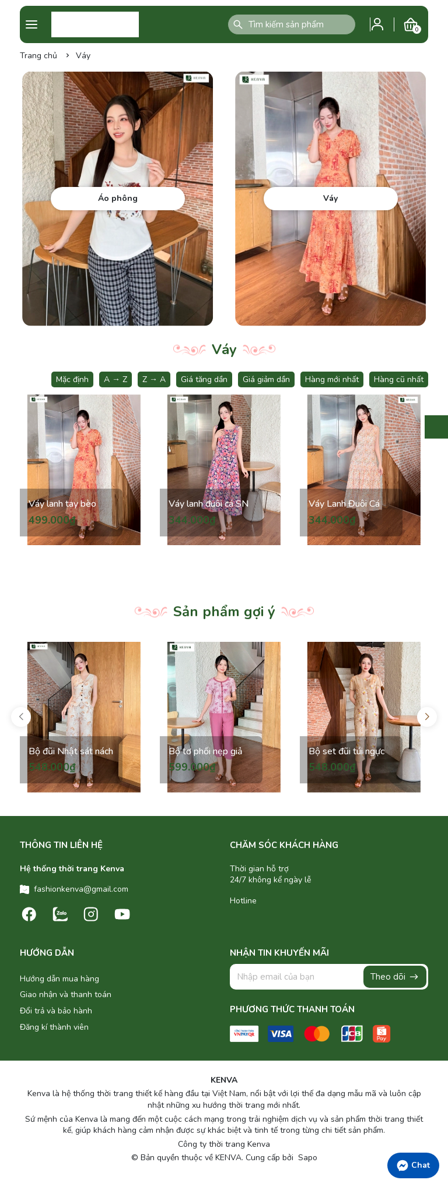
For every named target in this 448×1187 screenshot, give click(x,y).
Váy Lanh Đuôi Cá (344, 503)
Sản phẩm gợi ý (224, 611)
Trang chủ (38, 55)
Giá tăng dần (204, 379)
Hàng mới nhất (332, 379)
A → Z (115, 379)
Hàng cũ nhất (399, 379)
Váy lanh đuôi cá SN (209, 503)
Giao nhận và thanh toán (65, 994)
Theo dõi (394, 977)
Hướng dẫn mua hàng (59, 978)
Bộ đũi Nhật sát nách (61, 744)
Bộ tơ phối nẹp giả (206, 750)
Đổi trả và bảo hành (56, 1010)
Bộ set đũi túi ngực (347, 750)
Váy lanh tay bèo (63, 503)
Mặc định (72, 379)
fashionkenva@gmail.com (81, 889)
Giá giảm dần (266, 379)
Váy (224, 349)
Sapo (306, 1157)
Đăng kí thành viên (54, 1027)
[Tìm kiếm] (238, 24)
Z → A (154, 379)
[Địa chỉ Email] (329, 977)
